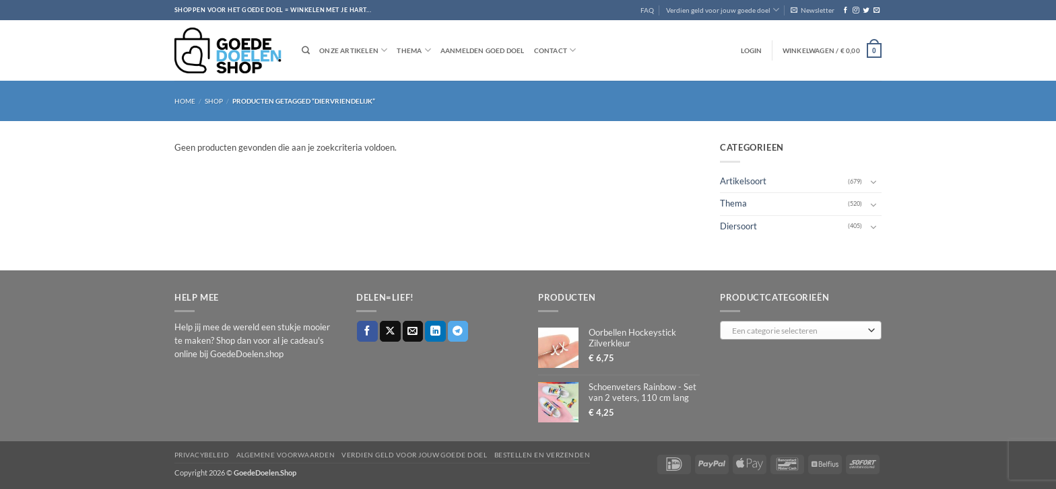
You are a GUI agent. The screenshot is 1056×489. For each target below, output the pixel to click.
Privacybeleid (201, 455)
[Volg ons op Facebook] (846, 10)
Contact (555, 50)
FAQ (647, 10)
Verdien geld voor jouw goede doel (722, 9)
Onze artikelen (353, 50)
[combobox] (801, 330)
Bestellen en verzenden (542, 455)
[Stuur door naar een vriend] (413, 331)
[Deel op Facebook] (367, 331)
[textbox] (798, 331)
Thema (413, 50)
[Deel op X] (390, 331)
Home (184, 101)
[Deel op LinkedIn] (435, 331)
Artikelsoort (743, 181)
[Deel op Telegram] (458, 331)
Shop (214, 101)
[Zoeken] (306, 51)
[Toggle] (873, 181)
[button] (812, 10)
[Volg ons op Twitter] (866, 10)
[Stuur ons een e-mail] (876, 10)
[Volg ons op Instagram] (856, 10)
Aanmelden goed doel (482, 50)
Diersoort (738, 226)
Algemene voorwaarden (285, 455)
